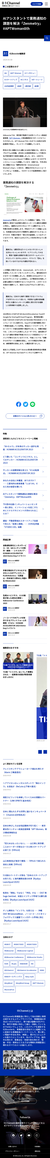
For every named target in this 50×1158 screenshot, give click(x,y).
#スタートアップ (10, 79)
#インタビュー (30, 73)
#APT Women (15, 73)
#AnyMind (8, 983)
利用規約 (37, 1146)
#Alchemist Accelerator (26, 970)
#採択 (19, 86)
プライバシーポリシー (12, 1151)
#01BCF (7, 944)
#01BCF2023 (18, 944)
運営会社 (37, 1151)
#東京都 (28, 86)
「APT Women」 (14, 138)
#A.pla (13, 963)
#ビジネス (24, 79)
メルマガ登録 (36, 4)
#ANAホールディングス (13, 976)
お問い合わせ (12, 1146)
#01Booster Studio (34, 957)
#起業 (36, 86)
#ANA (42, 970)
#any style (29, 976)
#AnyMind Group (22, 983)
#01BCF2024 (31, 944)
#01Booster (9, 950)
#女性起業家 (9, 86)
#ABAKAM (24, 963)
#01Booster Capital (25, 950)
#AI (5, 73)
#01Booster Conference (14, 957)
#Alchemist (9, 970)
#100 (6, 963)
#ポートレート (37, 79)
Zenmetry (7, 220)
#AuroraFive (9, 989)
